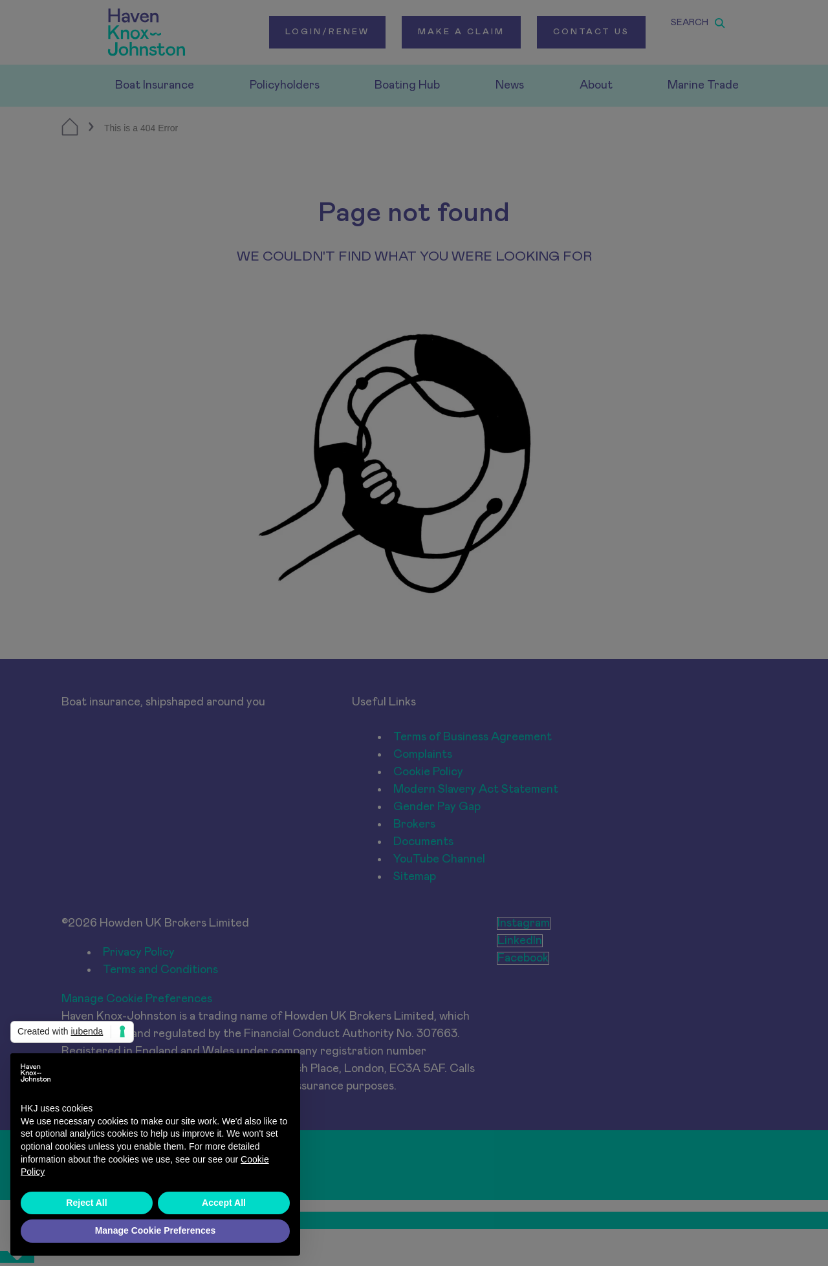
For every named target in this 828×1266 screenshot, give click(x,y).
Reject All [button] (86, 1202)
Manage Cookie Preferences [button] (155, 1230)
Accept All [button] (224, 1202)
